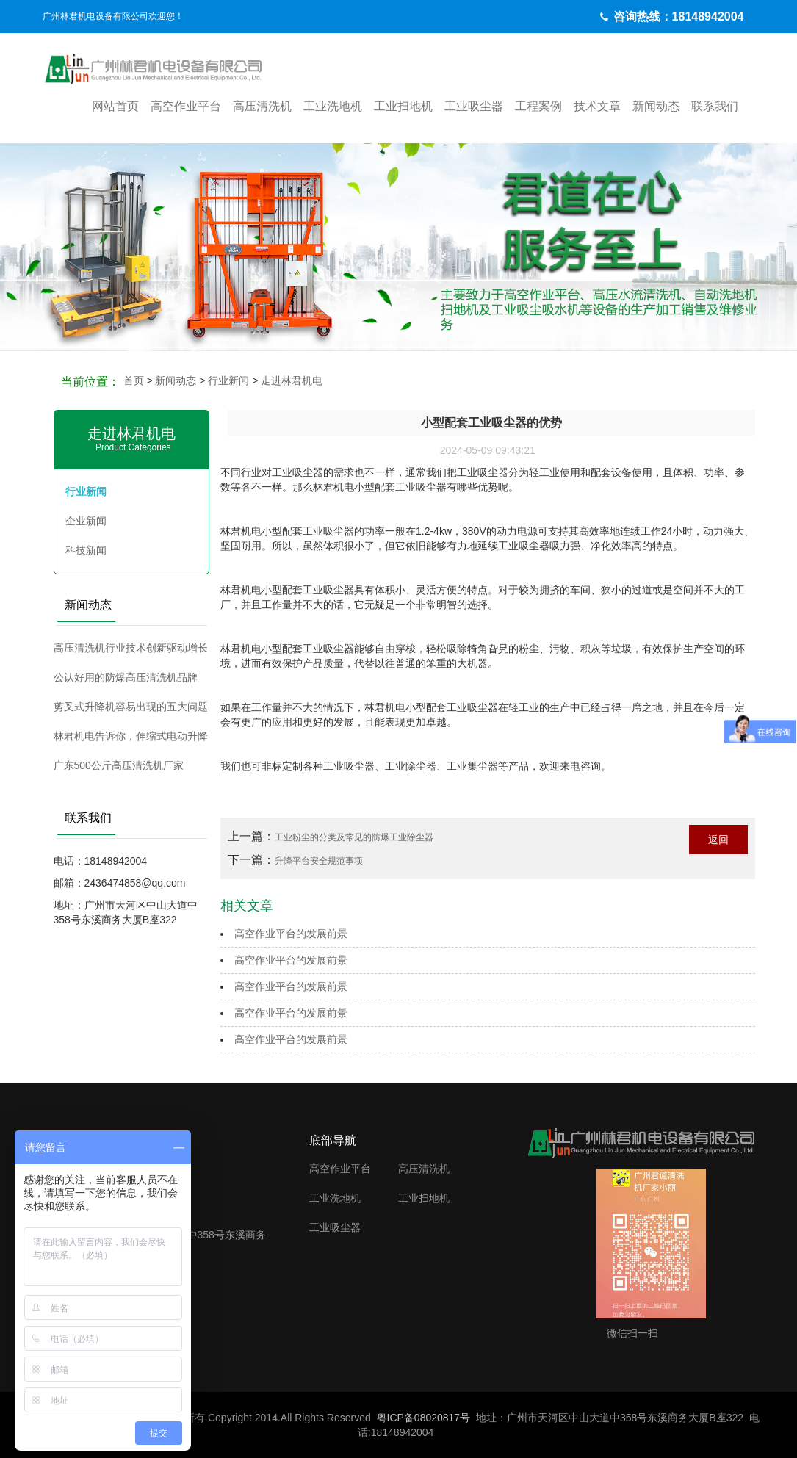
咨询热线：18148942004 (678, 16)
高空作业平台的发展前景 (290, 933)
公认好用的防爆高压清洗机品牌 (126, 677)
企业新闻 (86, 521)
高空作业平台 (186, 106)
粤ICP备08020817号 (424, 1417)
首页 (133, 380)
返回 (718, 839)
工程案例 (538, 106)
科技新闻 (86, 550)
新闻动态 (655, 106)
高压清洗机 (262, 106)
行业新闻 (228, 380)
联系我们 (714, 106)
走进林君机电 (291, 380)
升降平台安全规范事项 (319, 861)
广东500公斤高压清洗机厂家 (119, 765)
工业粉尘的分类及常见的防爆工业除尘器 (354, 837)
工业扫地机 (403, 106)
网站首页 (115, 106)
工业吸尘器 (473, 106)
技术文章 (597, 106)
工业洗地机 (332, 106)
